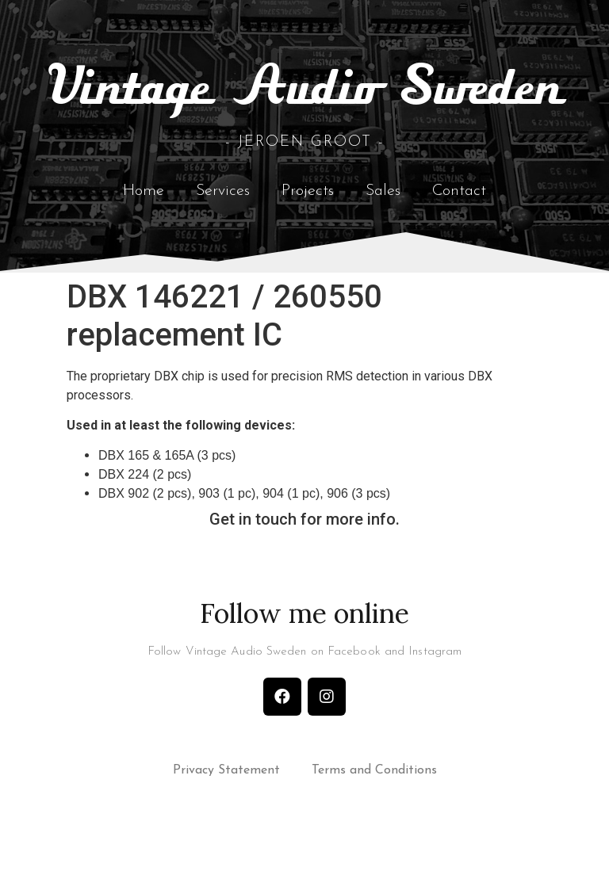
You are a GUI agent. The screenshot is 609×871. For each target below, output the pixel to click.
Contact (459, 207)
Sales (383, 207)
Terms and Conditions (374, 789)
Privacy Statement (226, 789)
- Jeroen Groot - (305, 158)
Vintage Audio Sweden (304, 104)
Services (223, 207)
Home (143, 207)
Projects (308, 207)
